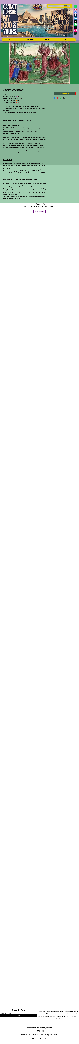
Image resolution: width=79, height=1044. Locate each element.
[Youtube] (75, 9)
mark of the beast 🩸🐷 (12, 102)
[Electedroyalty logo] (75, 33)
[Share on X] (64, 98)
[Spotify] (75, 24)
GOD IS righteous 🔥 (11, 100)
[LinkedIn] (75, 18)
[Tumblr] (75, 15)
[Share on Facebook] (55, 98)
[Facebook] (75, 12)
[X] (75, 21)
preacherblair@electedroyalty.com (39, 1028)
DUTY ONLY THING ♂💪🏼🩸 (13, 98)
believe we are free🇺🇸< (12, 96)
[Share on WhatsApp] (61, 98)
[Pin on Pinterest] (58, 98)
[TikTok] (75, 27)
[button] (48, 39)
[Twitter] (40, 1038)
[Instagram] (75, 30)
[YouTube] (33, 1038)
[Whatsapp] (75, 6)
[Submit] (18, 1015)
